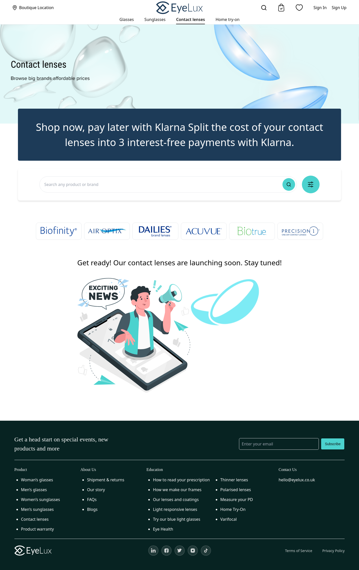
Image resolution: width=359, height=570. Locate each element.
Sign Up (339, 7)
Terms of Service (298, 550)
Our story (96, 489)
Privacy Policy (333, 550)
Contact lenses (35, 519)
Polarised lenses (235, 489)
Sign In (320, 7)
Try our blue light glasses (176, 519)
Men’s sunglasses (37, 509)
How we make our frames (177, 489)
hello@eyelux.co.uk (297, 480)
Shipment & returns (105, 480)
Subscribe (333, 444)
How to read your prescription (181, 480)
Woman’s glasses (37, 480)
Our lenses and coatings (176, 499)
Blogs (92, 509)
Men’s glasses (34, 489)
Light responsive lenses (175, 509)
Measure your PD (236, 499)
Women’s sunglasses (40, 499)
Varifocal (228, 519)
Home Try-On (233, 509)
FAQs (92, 499)
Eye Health (163, 529)
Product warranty (37, 529)
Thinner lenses (234, 480)
